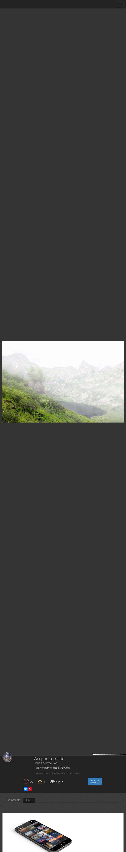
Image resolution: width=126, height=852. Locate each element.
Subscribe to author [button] (94, 781)
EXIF (29, 800)
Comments (13, 800)
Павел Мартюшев (45, 763)
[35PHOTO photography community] (15, 4)
